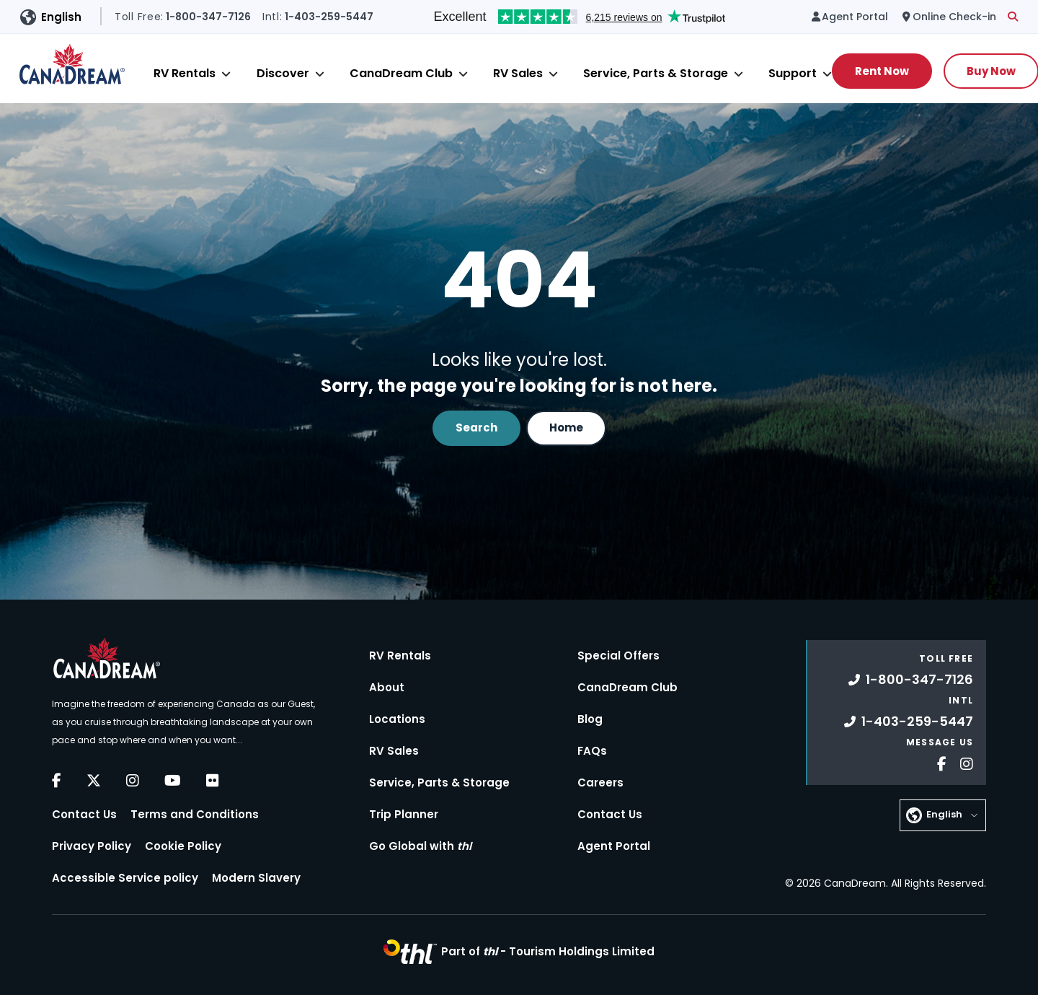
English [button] (61, 17)
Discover (283, 73)
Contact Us (84, 814)
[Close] (226, 74)
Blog (590, 719)
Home (566, 427)
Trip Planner (403, 814)
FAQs (592, 750)
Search (476, 427)
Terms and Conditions (194, 814)
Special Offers (618, 655)
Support (792, 73)
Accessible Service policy (125, 877)
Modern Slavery (256, 877)
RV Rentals (185, 73)
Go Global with (420, 846)
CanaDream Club (401, 73)
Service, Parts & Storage (655, 73)
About (386, 687)
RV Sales (518, 73)
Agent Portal (613, 846)
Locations (397, 719)
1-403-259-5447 (908, 721)
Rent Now (882, 71)
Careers (600, 782)
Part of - (548, 951)
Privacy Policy (91, 846)
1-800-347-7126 (910, 679)
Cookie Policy (183, 846)
